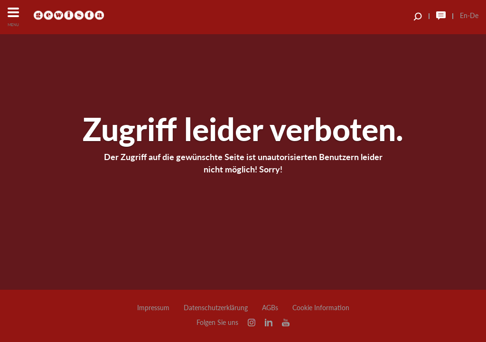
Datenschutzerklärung (216, 308)
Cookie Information (320, 308)
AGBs (270, 308)
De (474, 15)
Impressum (153, 308)
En (463, 15)
